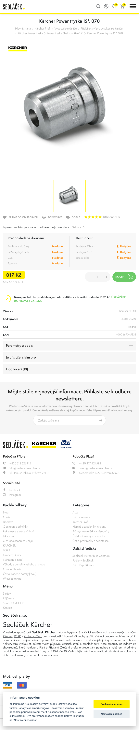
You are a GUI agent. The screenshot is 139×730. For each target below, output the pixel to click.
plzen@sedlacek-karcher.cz (92, 468)
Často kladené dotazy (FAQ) (19, 574)
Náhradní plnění (12, 559)
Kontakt (7, 608)
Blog (5, 512)
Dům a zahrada (81, 517)
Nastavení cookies (111, 713)
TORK (6, 550)
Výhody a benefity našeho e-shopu (24, 564)
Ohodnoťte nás (12, 569)
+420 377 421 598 (86, 463)
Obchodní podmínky (15, 526)
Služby (7, 593)
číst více (76, 227)
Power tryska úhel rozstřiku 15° (65, 33)
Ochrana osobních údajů (18, 541)
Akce (75, 512)
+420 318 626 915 (17, 463)
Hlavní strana (23, 28)
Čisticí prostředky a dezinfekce (90, 541)
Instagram (12, 495)
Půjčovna (8, 598)
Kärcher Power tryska (30, 33)
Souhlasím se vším (111, 704)
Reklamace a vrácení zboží (18, 531)
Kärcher (7, 636)
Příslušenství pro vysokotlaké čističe (102, 28)
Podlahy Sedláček (83, 560)
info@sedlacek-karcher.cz (21, 468)
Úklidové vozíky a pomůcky (88, 536)
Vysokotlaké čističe (66, 28)
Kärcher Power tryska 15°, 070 (105, 33)
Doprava (8, 522)
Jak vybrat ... (10, 536)
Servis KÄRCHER (13, 603)
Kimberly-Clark (12, 555)
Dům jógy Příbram (83, 565)
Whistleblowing (12, 578)
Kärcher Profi (43, 28)
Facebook (11, 490)
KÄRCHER (9, 545)
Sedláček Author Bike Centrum (91, 556)
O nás (6, 517)
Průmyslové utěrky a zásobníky (90, 531)
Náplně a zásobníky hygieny (89, 526)
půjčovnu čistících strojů (64, 644)
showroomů (10, 647)
